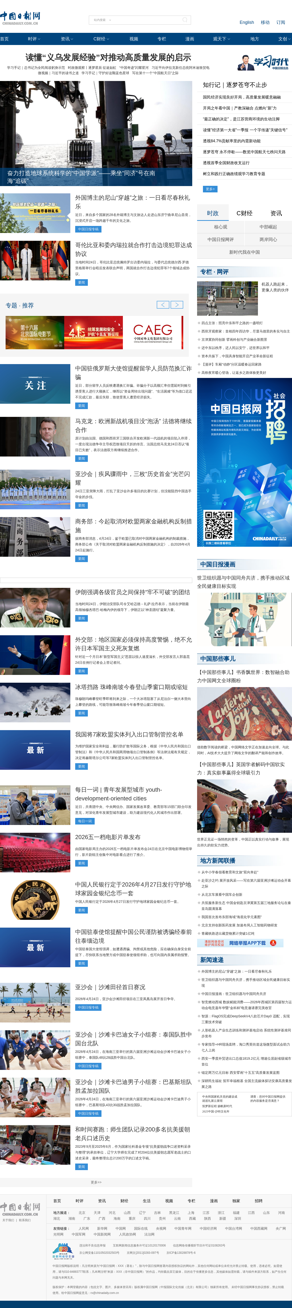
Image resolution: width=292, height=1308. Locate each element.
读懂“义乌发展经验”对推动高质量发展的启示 (108, 57)
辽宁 (142, 1213)
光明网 (58, 1234)
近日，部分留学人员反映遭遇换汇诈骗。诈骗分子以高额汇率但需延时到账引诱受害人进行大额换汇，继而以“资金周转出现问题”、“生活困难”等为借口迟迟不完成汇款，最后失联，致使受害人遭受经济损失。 (133, 391)
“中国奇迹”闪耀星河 (134, 68)
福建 (236, 1213)
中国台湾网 (233, 1228)
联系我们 (25, 1220)
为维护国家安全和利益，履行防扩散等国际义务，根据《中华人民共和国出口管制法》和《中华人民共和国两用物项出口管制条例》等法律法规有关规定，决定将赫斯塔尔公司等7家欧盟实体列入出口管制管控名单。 (133, 752)
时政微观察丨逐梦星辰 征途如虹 (92, 68)
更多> (210, 189)
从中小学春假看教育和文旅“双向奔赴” (229, 872)
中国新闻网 (102, 1234)
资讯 (65, 38)
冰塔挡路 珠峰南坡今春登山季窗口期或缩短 (131, 687)
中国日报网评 (221, 239)
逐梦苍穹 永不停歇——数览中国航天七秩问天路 (244, 152)
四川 (147, 1218)
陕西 (207, 1218)
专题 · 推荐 (20, 305)
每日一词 (85, 821)
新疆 (222, 1218)
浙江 (221, 1213)
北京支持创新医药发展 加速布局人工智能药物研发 (239, 925)
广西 (102, 1218)
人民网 (84, 1228)
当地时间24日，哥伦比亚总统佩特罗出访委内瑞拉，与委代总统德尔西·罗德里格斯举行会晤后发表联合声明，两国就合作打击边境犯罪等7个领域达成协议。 (132, 268)
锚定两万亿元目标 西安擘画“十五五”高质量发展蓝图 (240, 1073)
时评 (32, 38)
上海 (191, 1213)
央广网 (281, 1228)
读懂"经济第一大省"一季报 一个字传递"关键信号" (245, 130)
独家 (236, 1201)
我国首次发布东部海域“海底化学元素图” (231, 917)
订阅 (280, 22)
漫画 (189, 38)
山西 (127, 1213)
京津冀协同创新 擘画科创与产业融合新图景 (234, 339)
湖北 (56, 1218)
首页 (4, 38)
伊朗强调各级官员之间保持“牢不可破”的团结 (132, 592)
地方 (254, 38)
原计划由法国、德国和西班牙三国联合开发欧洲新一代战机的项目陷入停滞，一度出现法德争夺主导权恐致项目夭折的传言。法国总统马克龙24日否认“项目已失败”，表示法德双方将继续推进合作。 (133, 444)
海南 (117, 1218)
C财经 (99, 38)
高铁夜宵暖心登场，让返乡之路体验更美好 (233, 373)
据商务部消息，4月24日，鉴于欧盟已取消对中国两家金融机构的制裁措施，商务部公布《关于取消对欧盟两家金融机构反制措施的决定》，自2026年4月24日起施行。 (132, 544)
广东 (86, 1218)
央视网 (161, 1228)
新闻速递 (212, 960)
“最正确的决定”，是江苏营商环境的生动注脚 (241, 119)
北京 (82, 1213)
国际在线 (141, 1228)
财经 (124, 1201)
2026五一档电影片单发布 (108, 837)
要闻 (81, 282)
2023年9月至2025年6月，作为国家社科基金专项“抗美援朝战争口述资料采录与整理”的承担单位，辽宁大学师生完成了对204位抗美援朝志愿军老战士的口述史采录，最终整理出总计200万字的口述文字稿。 (133, 1152)
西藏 (192, 1218)
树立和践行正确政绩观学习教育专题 (234, 174)
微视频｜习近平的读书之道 (58, 73)
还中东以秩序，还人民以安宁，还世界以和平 (235, 348)
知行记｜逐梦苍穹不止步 (235, 84)
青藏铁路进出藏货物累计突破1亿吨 (228, 933)
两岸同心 (268, 239)
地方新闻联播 (217, 860)
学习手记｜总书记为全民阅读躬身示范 (36, 68)
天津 (97, 1213)
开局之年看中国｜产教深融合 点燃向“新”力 (240, 108)
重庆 (132, 1218)
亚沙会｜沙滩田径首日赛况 (110, 987)
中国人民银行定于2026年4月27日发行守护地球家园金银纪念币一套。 (128, 902)
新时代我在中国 (244, 252)
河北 (112, 1213)
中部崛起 (268, 226)
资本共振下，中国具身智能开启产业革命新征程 (237, 356)
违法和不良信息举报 (92, 1245)
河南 (281, 1213)
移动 (265, 22)
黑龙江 (174, 1213)
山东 (266, 1213)
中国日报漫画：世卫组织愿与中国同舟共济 (233, 994)
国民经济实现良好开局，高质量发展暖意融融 (242, 97)
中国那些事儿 (217, 658)
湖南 (71, 1218)
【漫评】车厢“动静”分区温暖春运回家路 (231, 364)
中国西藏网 (258, 1228)
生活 (147, 1201)
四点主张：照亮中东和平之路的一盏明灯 (232, 323)
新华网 (102, 1228)
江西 (251, 1213)
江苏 (206, 1213)
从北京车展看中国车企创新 (221, 894)
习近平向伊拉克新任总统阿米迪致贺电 (181, 68)
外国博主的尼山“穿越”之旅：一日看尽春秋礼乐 (236, 971)
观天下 (219, 38)
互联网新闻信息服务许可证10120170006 (139, 1245)
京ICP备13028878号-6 (181, 1252)
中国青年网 (183, 1228)
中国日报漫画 (217, 564)
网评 (222, 272)
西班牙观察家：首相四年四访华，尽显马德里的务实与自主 (245, 331)
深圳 (237, 1218)
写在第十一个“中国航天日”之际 (155, 73)
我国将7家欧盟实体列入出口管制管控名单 (129, 734)
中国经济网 (208, 1228)
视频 (133, 38)
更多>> (96, 1182)
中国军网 (78, 1234)
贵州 (162, 1218)
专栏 (161, 38)
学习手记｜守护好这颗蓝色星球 (105, 73)
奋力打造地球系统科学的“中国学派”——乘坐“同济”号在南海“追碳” (81, 177)
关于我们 (8, 1220)
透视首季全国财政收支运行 (226, 163)
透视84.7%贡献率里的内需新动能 (232, 141)
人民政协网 (127, 1234)
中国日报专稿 (88, 229)
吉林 (157, 1213)
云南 (177, 1218)
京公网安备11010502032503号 (99, 1252)
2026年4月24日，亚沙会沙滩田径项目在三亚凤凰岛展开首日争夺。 (126, 999)
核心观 (220, 226)
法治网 (149, 1234)
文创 (282, 38)
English (247, 22)
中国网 (121, 1228)
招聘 (259, 1201)
